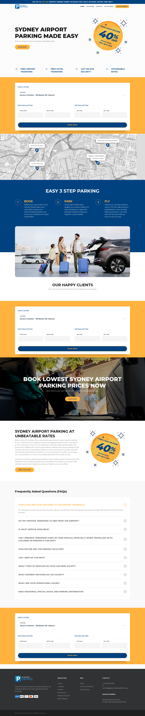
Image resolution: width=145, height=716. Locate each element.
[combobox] (72, 96)
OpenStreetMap (135, 179)
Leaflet (127, 179)
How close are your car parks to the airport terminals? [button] (72, 504)
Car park (22, 92)
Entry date (23, 110)
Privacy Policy (85, 689)
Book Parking (62, 699)
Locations (61, 686)
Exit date (80, 110)
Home (60, 683)
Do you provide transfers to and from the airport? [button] (72, 520)
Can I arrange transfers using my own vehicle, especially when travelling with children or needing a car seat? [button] (72, 539)
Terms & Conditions (86, 686)
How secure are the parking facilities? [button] (72, 549)
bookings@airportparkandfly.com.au (115, 688)
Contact (60, 689)
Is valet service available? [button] (72, 529)
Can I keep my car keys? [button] (72, 557)
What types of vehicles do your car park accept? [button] (72, 566)
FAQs (82, 683)
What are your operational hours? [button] (72, 583)
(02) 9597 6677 (109, 683)
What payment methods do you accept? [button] (72, 574)
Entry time (50, 110)
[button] (22, 47)
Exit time (106, 110)
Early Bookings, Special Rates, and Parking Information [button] (72, 591)
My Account (62, 692)
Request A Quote (64, 695)
